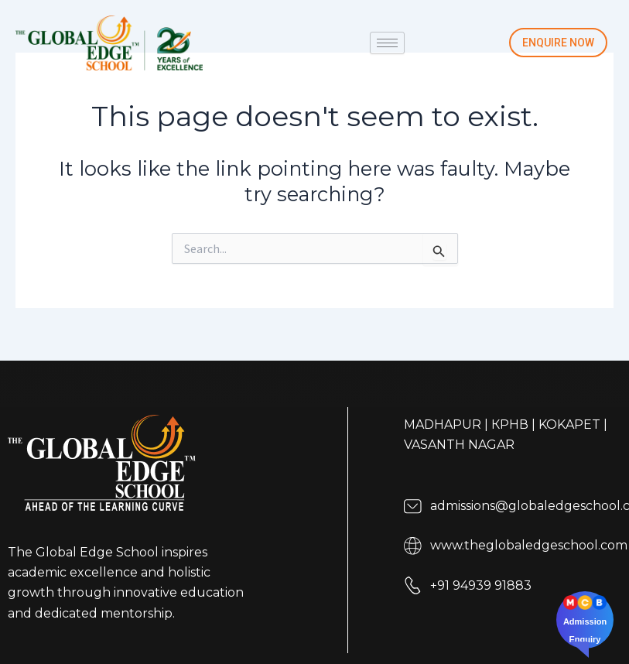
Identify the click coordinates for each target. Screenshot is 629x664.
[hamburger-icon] (387, 43)
